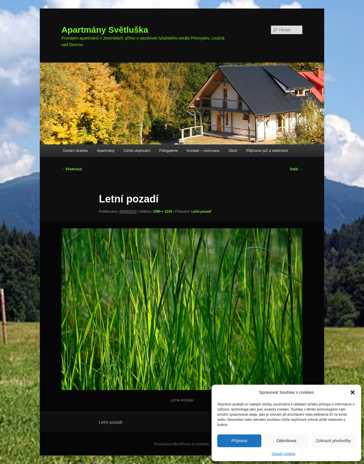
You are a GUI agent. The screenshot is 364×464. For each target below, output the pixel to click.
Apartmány (106, 150)
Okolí (233, 150)
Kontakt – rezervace (203, 150)
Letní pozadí (201, 212)
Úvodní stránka (75, 150)
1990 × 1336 (162, 212)
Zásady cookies (283, 454)
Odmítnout (286, 440)
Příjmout (239, 440)
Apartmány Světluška (104, 29)
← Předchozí (71, 169)
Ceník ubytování (137, 150)
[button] (352, 392)
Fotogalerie (168, 150)
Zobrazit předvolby (333, 440)
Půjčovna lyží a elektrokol (267, 150)
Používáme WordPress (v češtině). (182, 444)
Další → (296, 169)
